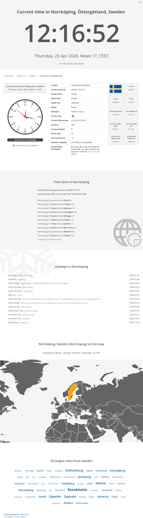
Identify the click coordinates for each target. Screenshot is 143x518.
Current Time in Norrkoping (25, 140)
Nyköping (41, 490)
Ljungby (80, 484)
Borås (40, 470)
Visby (91, 496)
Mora (111, 483)
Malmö (101, 483)
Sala (50, 490)
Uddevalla (18, 497)
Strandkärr (94, 490)
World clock (21, 76)
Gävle (89, 470)
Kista (43, 484)
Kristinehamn (53, 484)
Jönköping (84, 477)
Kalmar (105, 477)
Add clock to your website (73, 64)
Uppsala (55, 496)
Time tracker (8, 517)
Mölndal (121, 483)
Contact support (20, 517)
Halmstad (101, 470)
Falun (49, 470)
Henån (20, 477)
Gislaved (58, 470)
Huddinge (42, 477)
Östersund (82, 503)
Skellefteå (60, 490)
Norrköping (25, 490)
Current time (8, 76)
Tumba (118, 490)
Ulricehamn (30, 497)
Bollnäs (18, 470)
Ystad (123, 497)
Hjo (27, 477)
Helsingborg (117, 470)
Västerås (102, 496)
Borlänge (29, 470)
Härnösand (54, 477)
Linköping (67, 483)
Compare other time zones (49, 239)
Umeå (42, 496)
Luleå (89, 483)
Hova (34, 477)
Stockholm (77, 489)
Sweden (32, 76)
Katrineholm (32, 483)
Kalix (96, 477)
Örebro (68, 503)
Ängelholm (56, 503)
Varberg (82, 497)
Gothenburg (74, 470)
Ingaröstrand (69, 477)
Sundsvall (107, 490)
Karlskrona (117, 477)
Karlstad (19, 483)
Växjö (114, 496)
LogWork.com (24, 514)
